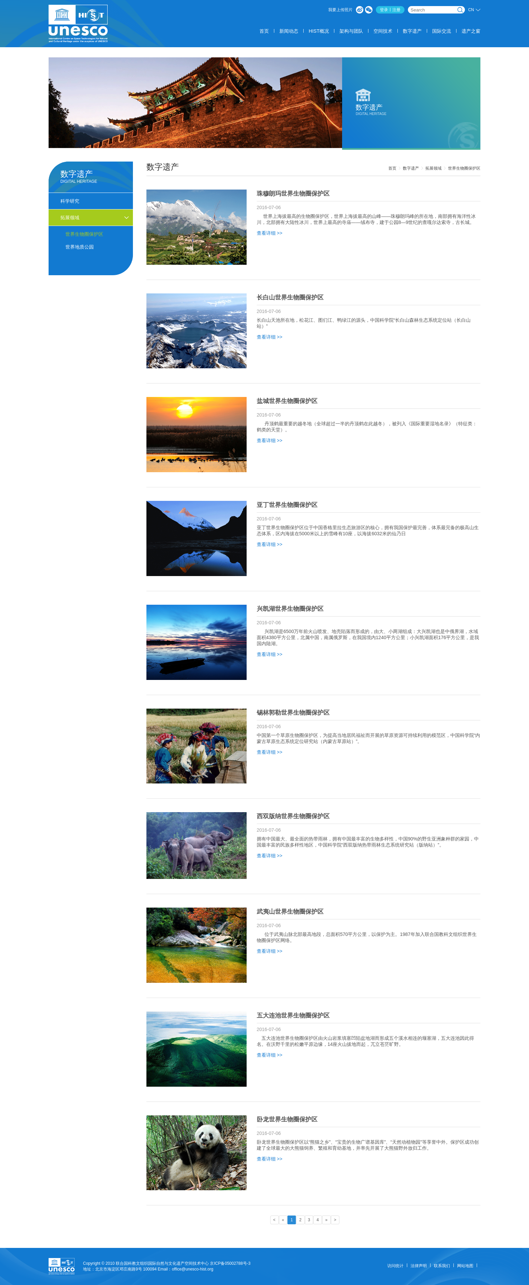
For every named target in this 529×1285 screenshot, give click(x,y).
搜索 (460, 9)
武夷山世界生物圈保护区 (290, 911)
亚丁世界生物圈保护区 (287, 505)
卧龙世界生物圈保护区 (287, 1119)
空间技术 (382, 31)
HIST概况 (319, 31)
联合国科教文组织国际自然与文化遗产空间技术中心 (162, 1263)
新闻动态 (288, 31)
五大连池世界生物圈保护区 (293, 1015)
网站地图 (465, 1265)
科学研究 (69, 201)
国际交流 (441, 31)
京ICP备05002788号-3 (230, 1263)
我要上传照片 (340, 9)
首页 (264, 31)
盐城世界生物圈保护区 (287, 401)
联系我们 (442, 1265)
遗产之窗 (471, 31)
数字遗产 (412, 31)
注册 (396, 9)
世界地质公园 (79, 247)
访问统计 (395, 1265)
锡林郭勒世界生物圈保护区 (293, 712)
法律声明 (419, 1265)
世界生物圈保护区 (464, 168)
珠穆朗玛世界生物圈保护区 (293, 193)
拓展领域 (433, 168)
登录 (384, 9)
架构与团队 (351, 31)
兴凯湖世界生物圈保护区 (290, 608)
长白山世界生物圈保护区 (290, 297)
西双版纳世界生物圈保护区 (293, 816)
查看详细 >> (269, 233)
